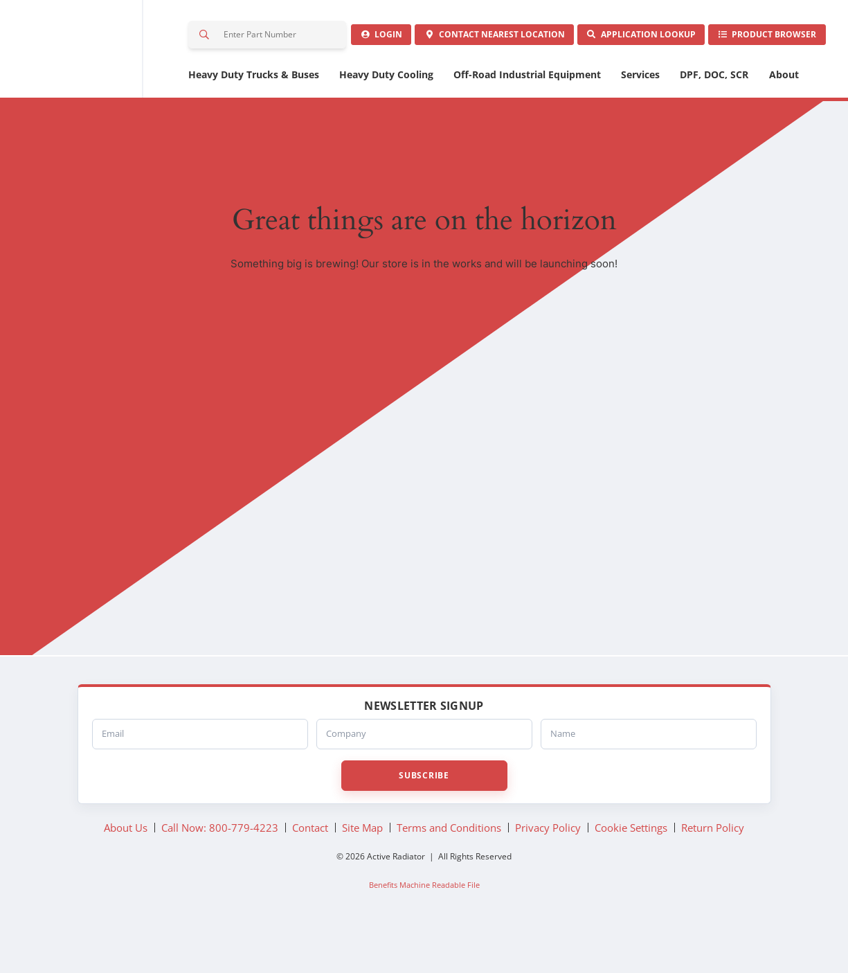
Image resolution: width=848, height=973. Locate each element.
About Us (125, 868)
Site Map (362, 868)
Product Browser (746, 75)
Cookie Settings (631, 868)
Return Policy (712, 868)
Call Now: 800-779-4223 (219, 868)
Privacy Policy (548, 868)
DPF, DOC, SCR (714, 115)
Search (205, 37)
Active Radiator (92, 69)
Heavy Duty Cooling (386, 115)
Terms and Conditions (449, 868)
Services (640, 115)
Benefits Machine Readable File (424, 925)
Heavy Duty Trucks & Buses (253, 115)
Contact (391, 75)
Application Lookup (579, 75)
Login (237, 75)
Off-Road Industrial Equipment (527, 115)
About (784, 115)
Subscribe (424, 816)
